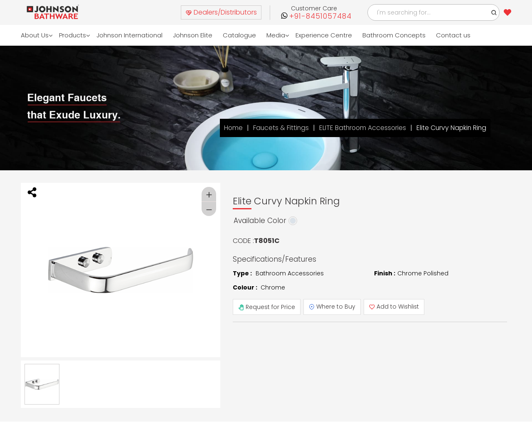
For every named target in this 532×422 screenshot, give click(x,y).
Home (229, 127)
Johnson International (129, 35)
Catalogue (239, 35)
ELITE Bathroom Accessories (360, 127)
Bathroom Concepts (394, 35)
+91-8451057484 (320, 16)
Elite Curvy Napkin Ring (450, 127)
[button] (494, 12)
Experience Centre (324, 35)
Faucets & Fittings (277, 127)
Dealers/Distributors (221, 12)
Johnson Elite (192, 35)
